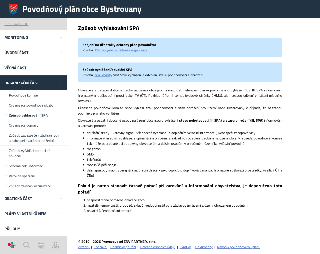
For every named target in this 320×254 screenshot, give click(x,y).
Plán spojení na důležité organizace (120, 50)
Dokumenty (103, 75)
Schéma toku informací (26, 166)
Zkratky (84, 247)
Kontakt (100, 247)
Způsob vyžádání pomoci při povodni (29, 153)
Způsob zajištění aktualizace (30, 186)
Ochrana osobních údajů (157, 247)
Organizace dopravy (23, 125)
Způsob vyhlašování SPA (28, 115)
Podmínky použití (123, 247)
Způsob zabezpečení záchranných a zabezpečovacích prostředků (34, 138)
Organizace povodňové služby (31, 105)
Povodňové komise (23, 95)
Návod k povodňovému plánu (238, 247)
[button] (33, 37)
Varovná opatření (22, 176)
